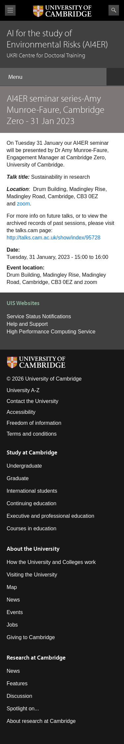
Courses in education (31, 528)
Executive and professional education (50, 516)
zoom (23, 203)
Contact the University (33, 401)
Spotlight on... (23, 708)
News (13, 600)
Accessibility (21, 412)
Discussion (19, 696)
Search (113, 10)
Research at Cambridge (36, 657)
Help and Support (27, 324)
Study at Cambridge (32, 452)
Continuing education (31, 503)
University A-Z (23, 390)
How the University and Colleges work (51, 562)
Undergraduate (24, 466)
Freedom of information (34, 423)
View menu (10, 10)
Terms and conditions (32, 434)
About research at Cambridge (41, 721)
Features (17, 683)
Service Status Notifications (39, 316)
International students (32, 491)
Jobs (12, 625)
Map (12, 587)
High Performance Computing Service (51, 331)
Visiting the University (32, 574)
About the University (33, 548)
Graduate (18, 478)
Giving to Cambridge (31, 637)
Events (15, 612)
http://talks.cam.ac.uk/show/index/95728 (54, 237)
